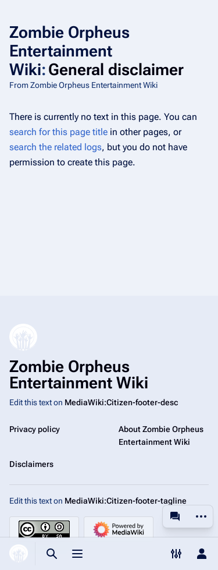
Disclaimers (31, 464)
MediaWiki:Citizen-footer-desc (121, 402)
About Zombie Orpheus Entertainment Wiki (161, 435)
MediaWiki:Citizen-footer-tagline (126, 500)
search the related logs (55, 147)
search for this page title (58, 131)
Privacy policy (34, 429)
